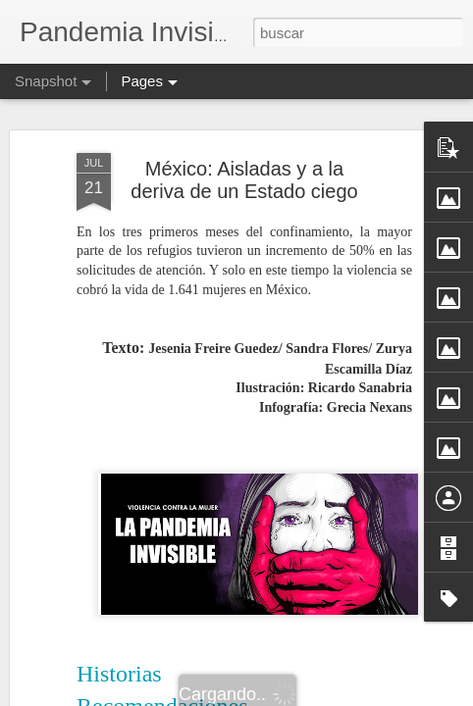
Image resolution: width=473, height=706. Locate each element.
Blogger (312, 695)
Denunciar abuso (378, 695)
